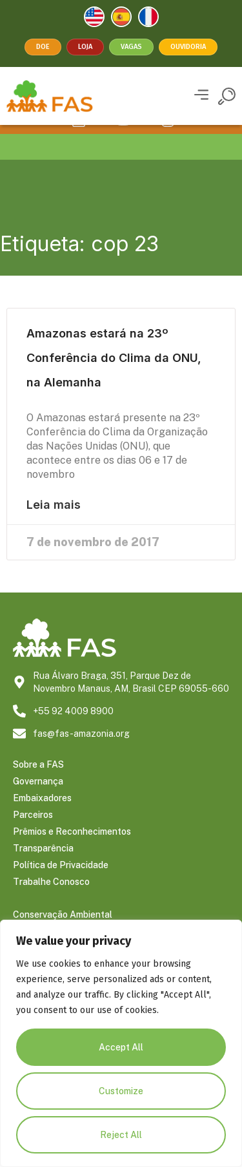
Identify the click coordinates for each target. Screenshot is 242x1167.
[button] (201, 96)
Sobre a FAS (38, 782)
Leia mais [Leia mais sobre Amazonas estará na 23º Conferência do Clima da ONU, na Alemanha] (53, 523)
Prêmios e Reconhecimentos (72, 849)
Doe (43, 47)
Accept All (121, 1047)
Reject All (121, 1135)
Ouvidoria (188, 47)
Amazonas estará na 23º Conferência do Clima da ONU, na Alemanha (113, 376)
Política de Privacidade (60, 883)
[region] (121, 1043)
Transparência (43, 866)
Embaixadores (42, 816)
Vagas (131, 47)
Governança (38, 799)
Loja (85, 47)
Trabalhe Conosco (51, 900)
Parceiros (33, 833)
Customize (121, 1091)
